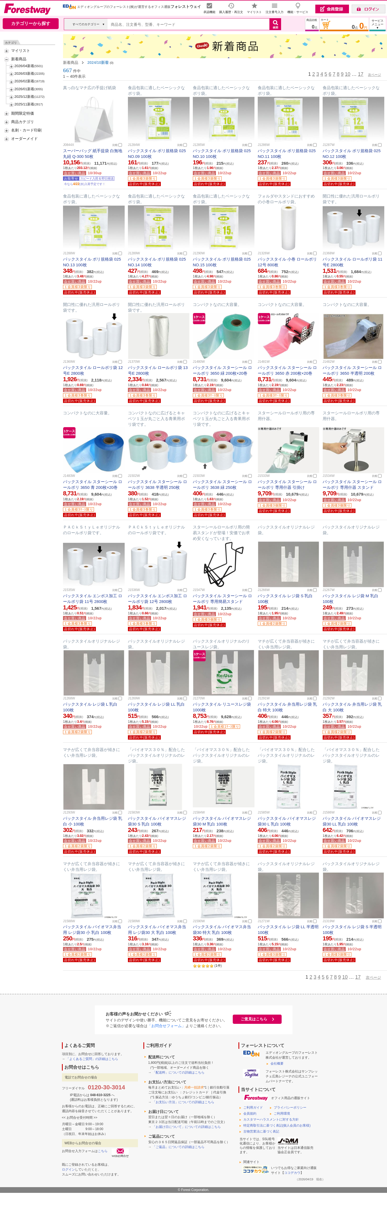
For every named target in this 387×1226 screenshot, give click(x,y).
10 (347, 74)
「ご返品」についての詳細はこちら (178, 1147)
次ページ (374, 75)
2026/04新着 (24, 66)
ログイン (68, 1169)
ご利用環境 (282, 1113)
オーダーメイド (24, 138)
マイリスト (20, 50)
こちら (103, 1151)
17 (360, 74)
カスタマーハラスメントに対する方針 (271, 1119)
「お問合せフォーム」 (166, 1026)
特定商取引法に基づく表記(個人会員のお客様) (277, 1125)
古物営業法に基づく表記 (261, 1131)
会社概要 (277, 1063)
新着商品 (18, 59)
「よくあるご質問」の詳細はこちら (92, 1059)
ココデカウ (292, 1173)
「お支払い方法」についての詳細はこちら (183, 1102)
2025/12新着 (24, 97)
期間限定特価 (22, 113)
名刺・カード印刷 (26, 130)
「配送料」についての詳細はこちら (178, 1072)
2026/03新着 (24, 73)
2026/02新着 (24, 81)
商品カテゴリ (22, 122)
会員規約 (249, 1113)
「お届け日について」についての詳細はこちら (186, 1127)
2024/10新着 (98, 62)
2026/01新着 (24, 89)
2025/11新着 (24, 104)
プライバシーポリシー (290, 1107)
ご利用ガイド (253, 1107)
